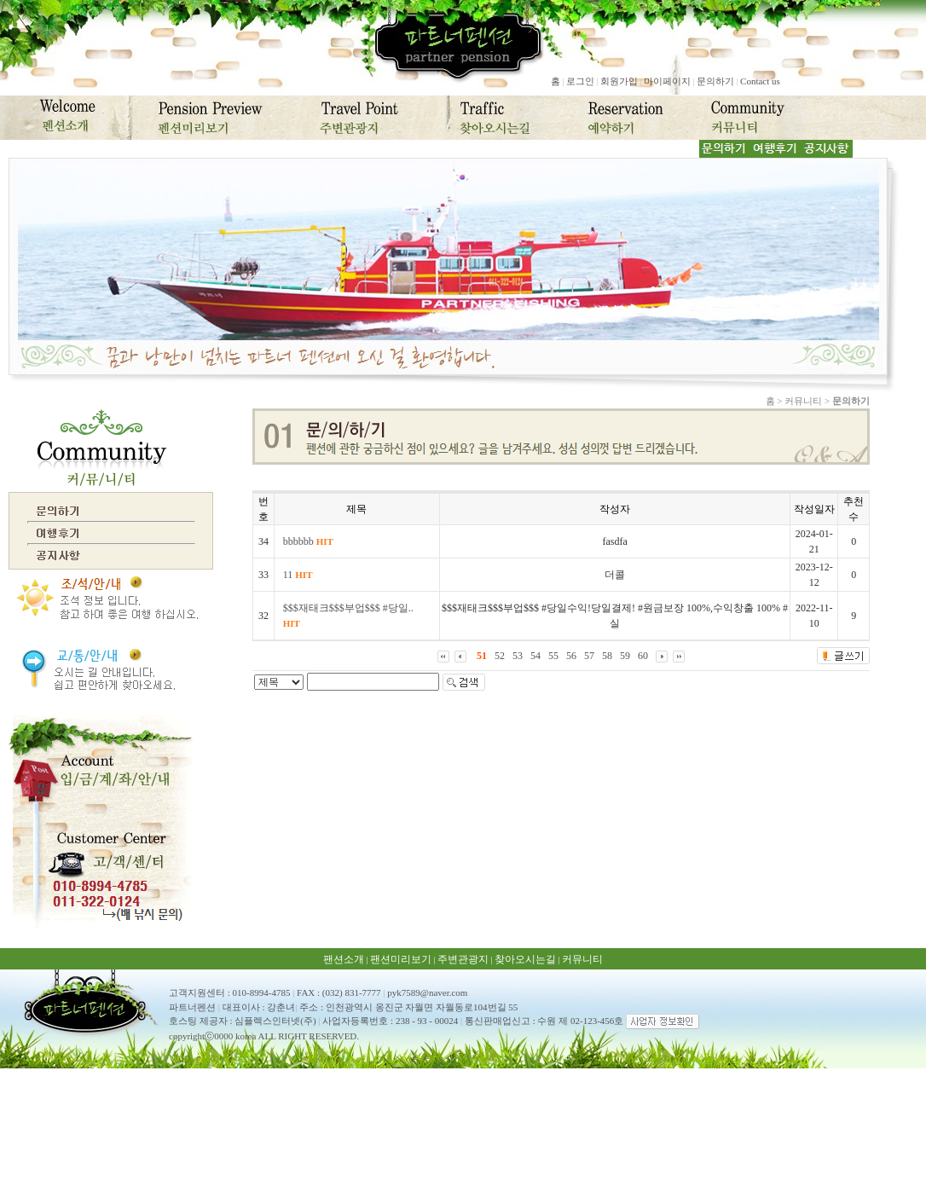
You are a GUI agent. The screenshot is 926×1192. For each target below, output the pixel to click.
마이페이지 (667, 81)
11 (298, 575)
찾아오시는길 (525, 959)
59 (625, 656)
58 (607, 656)
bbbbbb (308, 541)
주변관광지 (463, 959)
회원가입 (619, 81)
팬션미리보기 (400, 959)
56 (571, 656)
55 (553, 656)
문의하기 (715, 81)
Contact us (760, 81)
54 (535, 656)
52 (500, 656)
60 (643, 656)
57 (589, 656)
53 (517, 656)
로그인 (580, 81)
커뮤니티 (582, 959)
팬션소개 (343, 959)
